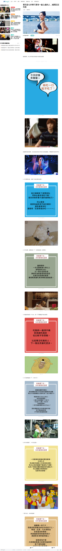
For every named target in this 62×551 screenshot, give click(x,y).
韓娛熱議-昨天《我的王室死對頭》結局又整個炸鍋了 (11, 47)
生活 (32, 1)
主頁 (11, 1)
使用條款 (14, 549)
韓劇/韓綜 (23, 1)
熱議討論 (28, 1)
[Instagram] (60, 550)
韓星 (18, 1)
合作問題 (24, 549)
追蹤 (32, 35)
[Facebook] (57, 550)
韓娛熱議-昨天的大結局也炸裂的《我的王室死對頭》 (11, 49)
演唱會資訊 (36, 1)
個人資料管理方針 (19, 549)
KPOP (15, 1)
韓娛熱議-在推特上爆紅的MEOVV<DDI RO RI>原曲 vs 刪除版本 (11, 45)
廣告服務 (28, 549)
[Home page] (6, 2)
